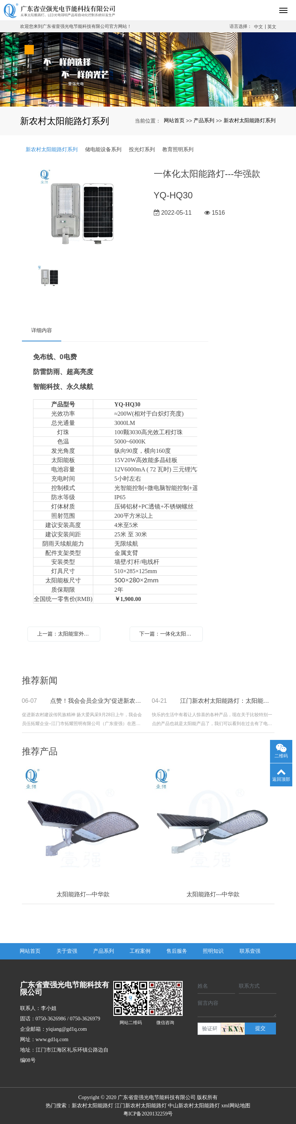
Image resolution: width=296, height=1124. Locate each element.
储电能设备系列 (103, 149)
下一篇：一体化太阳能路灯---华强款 (168, 634)
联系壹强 (250, 951)
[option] (82, 213)
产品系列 (203, 120)
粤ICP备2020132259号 (148, 1114)
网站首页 (174, 120)
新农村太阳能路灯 (92, 1105)
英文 (271, 27)
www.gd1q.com (52, 1039)
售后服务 (176, 951)
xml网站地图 (235, 1105)
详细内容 (41, 330)
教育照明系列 (177, 149)
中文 (258, 27)
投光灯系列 (142, 149)
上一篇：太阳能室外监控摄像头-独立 (66, 634)
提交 (260, 1028)
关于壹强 (66, 951)
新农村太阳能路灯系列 (250, 120)
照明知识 (213, 951)
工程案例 (140, 951)
